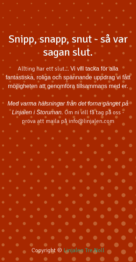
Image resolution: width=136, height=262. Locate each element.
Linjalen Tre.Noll (83, 250)
